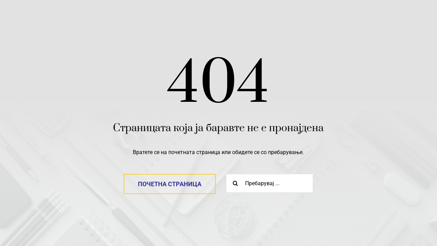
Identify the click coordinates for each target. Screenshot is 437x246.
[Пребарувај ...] (269, 183)
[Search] (235, 183)
